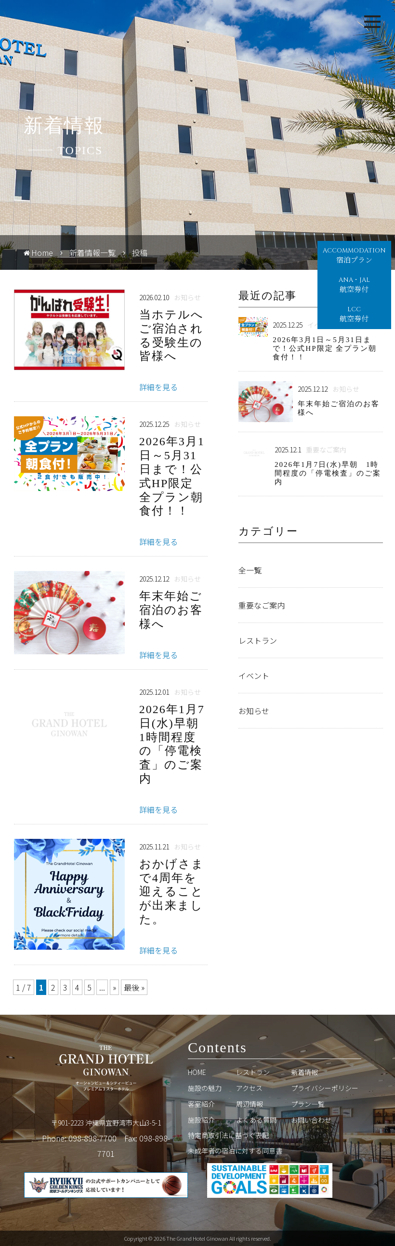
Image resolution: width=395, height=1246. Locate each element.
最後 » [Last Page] (134, 987)
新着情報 (304, 1072)
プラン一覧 (308, 1104)
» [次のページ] (114, 987)
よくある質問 (256, 1120)
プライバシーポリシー (324, 1088)
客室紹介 (201, 1104)
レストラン (253, 1072)
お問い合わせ (311, 1120)
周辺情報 (249, 1104)
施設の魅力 (205, 1088)
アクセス (249, 1088)
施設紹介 (201, 1120)
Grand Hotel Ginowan (45, 21)
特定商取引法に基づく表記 (228, 1135)
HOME (197, 1072)
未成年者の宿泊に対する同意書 (235, 1150)
